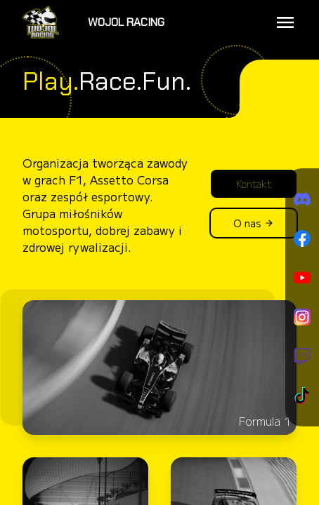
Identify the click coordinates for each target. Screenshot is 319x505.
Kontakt (253, 184)
